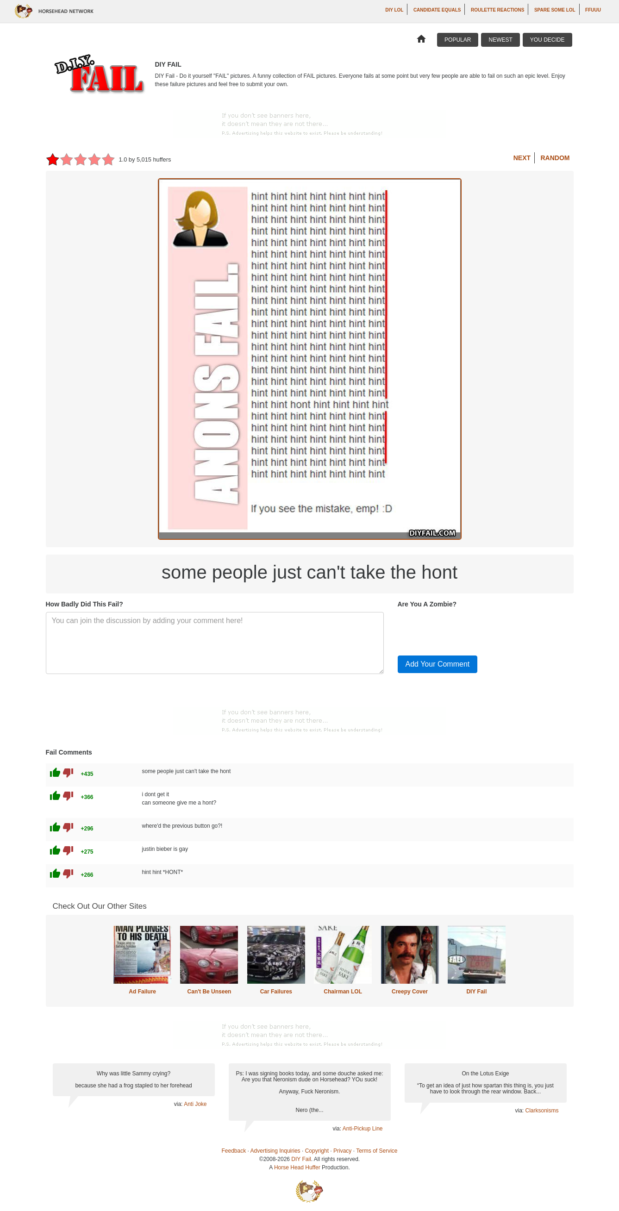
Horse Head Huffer (297, 1167)
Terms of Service (376, 1151)
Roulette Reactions (498, 9)
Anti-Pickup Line (363, 1128)
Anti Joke (195, 1104)
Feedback (234, 1151)
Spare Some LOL (554, 9)
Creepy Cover (410, 991)
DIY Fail (476, 991)
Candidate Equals (437, 9)
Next (522, 158)
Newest (500, 40)
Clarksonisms (541, 1110)
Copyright (317, 1151)
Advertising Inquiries (275, 1151)
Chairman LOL (343, 991)
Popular (457, 40)
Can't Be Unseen (209, 991)
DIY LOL (394, 9)
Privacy (342, 1151)
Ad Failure (142, 991)
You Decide (547, 40)
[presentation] (468, 630)
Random (555, 158)
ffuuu (593, 9)
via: (179, 1104)
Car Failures (276, 991)
